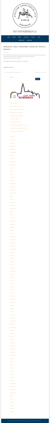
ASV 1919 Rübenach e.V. (25, 31)
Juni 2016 (11, 333)
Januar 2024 (12, 158)
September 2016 (13, 327)
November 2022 (13, 186)
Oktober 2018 (12, 268)
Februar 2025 (12, 143)
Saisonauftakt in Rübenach (15, 118)
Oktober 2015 (12, 352)
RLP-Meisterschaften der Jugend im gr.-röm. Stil (18, 125)
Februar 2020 (12, 236)
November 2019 (13, 243)
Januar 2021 (12, 218)
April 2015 (12, 371)
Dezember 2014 (13, 383)
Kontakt (33, 37)
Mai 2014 (11, 402)
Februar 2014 (12, 408)
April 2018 (12, 286)
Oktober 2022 (12, 189)
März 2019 (12, 261)
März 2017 (12, 311)
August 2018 (12, 274)
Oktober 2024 (12, 149)
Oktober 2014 (12, 389)
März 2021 (12, 214)
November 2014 (13, 386)
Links (39, 37)
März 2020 (12, 233)
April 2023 (12, 174)
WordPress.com (37, 420)
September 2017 (13, 302)
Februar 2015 (12, 377)
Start (8, 37)
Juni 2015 (11, 364)
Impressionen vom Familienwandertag (17, 109)
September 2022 (13, 193)
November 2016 (13, 321)
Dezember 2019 (13, 239)
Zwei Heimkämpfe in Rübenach (15, 122)
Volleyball (26, 37)
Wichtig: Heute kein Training (41, 72)
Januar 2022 (12, 202)
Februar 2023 (12, 177)
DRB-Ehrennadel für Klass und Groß (16, 106)
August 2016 (12, 330)
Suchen (11, 77)
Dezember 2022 (13, 183)
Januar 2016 (12, 342)
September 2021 (13, 208)
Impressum (29, 40)
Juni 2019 (11, 258)
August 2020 (12, 227)
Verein (19, 37)
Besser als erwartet (13, 103)
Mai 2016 (11, 336)
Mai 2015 (11, 367)
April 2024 (12, 155)
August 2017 (12, 305)
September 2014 (13, 392)
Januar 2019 (12, 264)
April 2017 (12, 308)
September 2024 (13, 152)
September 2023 (13, 164)
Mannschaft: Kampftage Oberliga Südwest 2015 (12, 72)
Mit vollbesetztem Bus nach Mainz (16, 112)
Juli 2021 (11, 211)
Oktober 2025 (12, 136)
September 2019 (13, 249)
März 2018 (12, 289)
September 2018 (13, 271)
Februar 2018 (12, 293)
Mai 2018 (11, 283)
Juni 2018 (11, 280)
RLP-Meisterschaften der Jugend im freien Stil (18, 128)
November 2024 (13, 146)
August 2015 (12, 358)
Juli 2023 (11, 168)
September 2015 (13, 355)
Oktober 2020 (12, 224)
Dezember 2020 (13, 221)
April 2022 (12, 199)
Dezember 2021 (13, 205)
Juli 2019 (11, 255)
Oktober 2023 (12, 161)
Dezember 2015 (13, 346)
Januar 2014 (12, 411)
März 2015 (12, 374)
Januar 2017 (12, 314)
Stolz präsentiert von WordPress (17, 420)
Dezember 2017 (13, 299)
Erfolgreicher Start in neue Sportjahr (16, 131)
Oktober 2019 (12, 246)
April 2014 (12, 405)
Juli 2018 (11, 277)
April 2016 (12, 339)
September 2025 (13, 139)
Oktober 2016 (12, 324)
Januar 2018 (12, 296)
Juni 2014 (11, 399)
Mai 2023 (11, 171)
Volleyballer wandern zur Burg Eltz (16, 115)
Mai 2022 (11, 196)
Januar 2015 (12, 380)
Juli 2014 (11, 396)
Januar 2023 (12, 180)
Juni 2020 (11, 230)
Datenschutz (21, 40)
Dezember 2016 (13, 318)
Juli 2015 (11, 361)
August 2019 (12, 252)
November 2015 (13, 349)
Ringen (13, 37)
